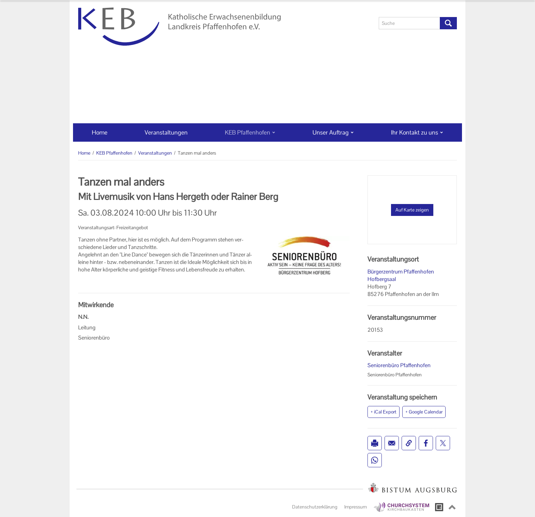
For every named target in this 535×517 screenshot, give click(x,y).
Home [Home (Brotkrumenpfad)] (84, 153)
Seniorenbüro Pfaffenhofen (399, 365)
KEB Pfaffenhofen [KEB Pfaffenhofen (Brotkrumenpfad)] (114, 153)
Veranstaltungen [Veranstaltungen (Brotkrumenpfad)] (155, 153)
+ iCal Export (383, 412)
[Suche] (409, 23)
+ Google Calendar (424, 412)
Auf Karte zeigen (412, 210)
